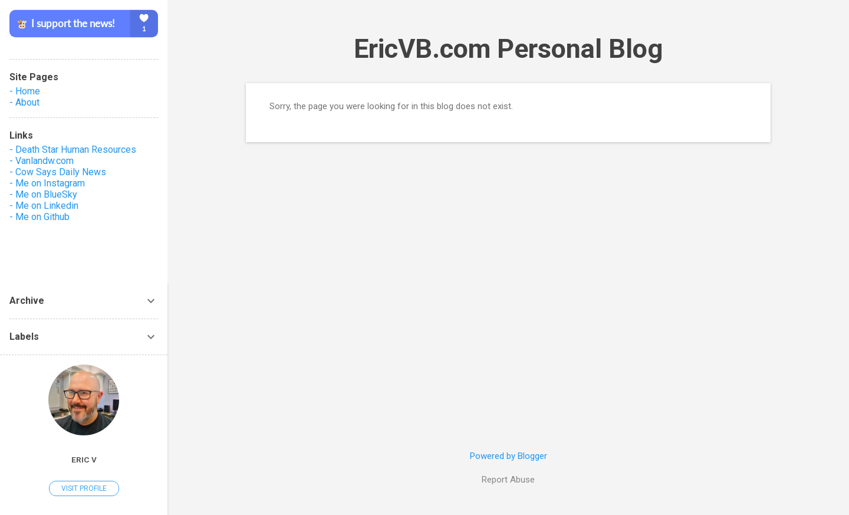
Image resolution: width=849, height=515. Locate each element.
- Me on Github (39, 216)
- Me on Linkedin (43, 205)
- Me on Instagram (47, 183)
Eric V (84, 459)
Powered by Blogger (508, 456)
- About (24, 102)
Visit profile (84, 488)
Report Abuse (508, 479)
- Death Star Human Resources (72, 149)
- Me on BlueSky (43, 194)
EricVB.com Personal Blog (508, 48)
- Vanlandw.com (41, 160)
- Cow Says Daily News (57, 172)
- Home (24, 91)
